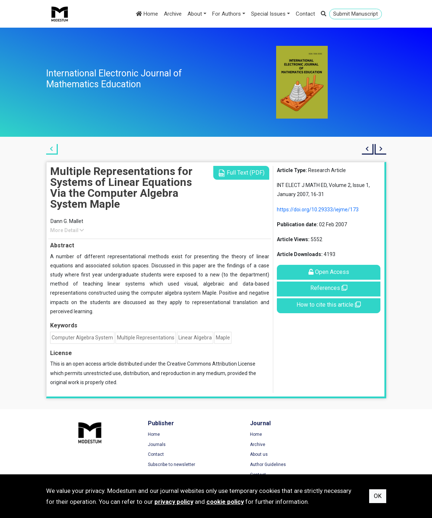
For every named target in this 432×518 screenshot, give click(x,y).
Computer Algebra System (82, 337)
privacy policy (173, 501)
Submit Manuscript (355, 14)
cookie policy (225, 501)
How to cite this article (328, 304)
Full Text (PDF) (241, 173)
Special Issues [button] (268, 14)
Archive (173, 14)
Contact (305, 14)
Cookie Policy (325, 454)
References (328, 287)
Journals (144, 444)
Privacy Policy (326, 444)
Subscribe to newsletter (158, 464)
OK (377, 496)
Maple (223, 337)
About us (232, 454)
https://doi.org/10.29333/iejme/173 (318, 209)
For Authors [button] (226, 14)
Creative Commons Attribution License (211, 364)
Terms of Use (325, 434)
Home (147, 14)
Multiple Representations (145, 337)
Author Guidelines (241, 464)
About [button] (194, 14)
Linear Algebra (195, 337)
